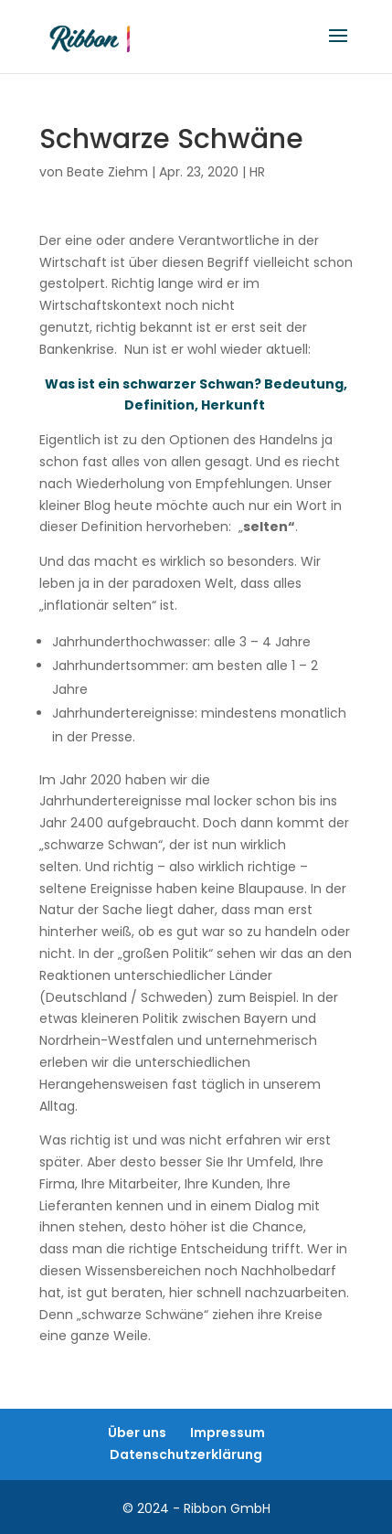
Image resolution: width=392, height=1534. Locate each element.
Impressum (227, 1432)
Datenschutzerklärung (186, 1454)
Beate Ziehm (107, 172)
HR (257, 172)
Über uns (137, 1432)
